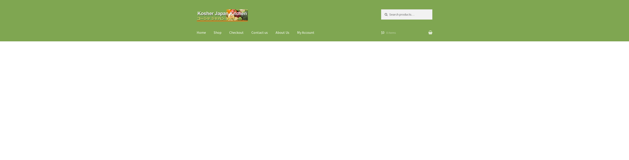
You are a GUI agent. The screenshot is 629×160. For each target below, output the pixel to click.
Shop (217, 32)
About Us (282, 32)
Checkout (236, 32)
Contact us (259, 32)
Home (201, 32)
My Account (305, 32)
